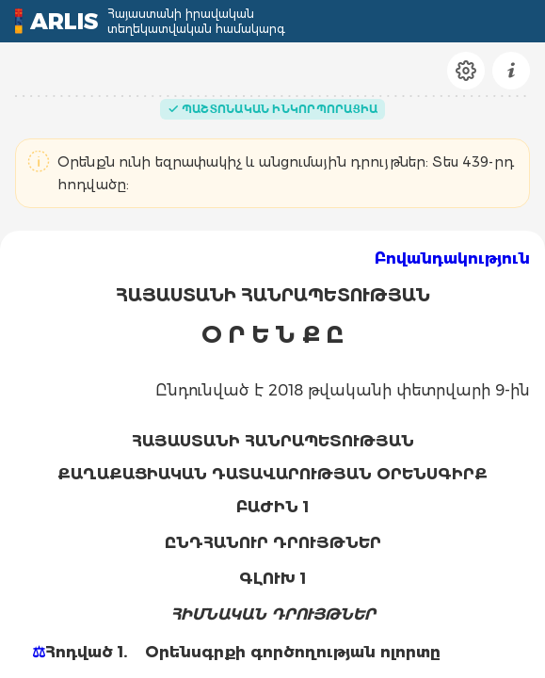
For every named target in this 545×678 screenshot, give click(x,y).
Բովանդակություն (452, 258)
